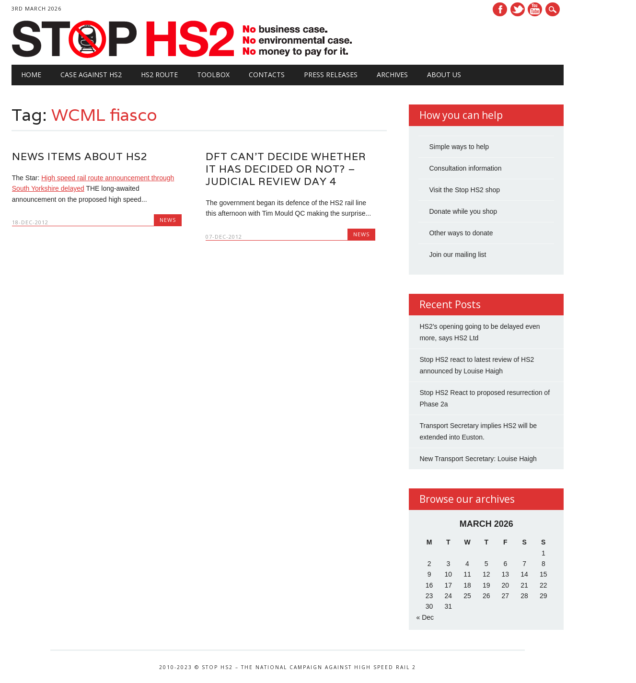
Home (31, 74)
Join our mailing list (457, 254)
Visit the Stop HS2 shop (464, 190)
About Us (444, 74)
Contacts (267, 74)
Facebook (500, 9)
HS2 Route (159, 74)
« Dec (425, 617)
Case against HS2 (91, 74)
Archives (392, 74)
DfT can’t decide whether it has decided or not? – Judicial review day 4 (286, 169)
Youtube (535, 9)
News (168, 219)
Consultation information (465, 168)
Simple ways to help (459, 146)
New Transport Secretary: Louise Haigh (477, 459)
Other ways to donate (461, 233)
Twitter (517, 9)
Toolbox (213, 74)
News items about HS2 (80, 156)
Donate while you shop (463, 211)
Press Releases (331, 74)
